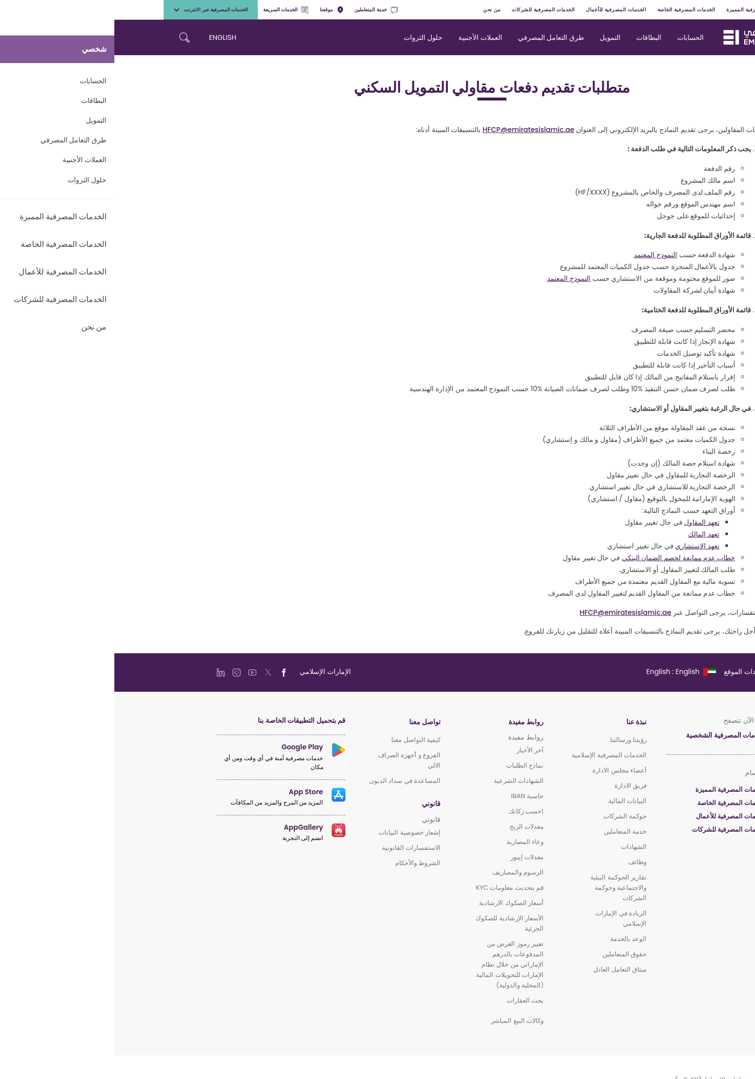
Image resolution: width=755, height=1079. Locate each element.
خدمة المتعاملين (261, 9)
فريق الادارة (516, 785)
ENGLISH (108, 37)
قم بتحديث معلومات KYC (395, 887)
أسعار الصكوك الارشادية (397, 903)
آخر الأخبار (415, 750)
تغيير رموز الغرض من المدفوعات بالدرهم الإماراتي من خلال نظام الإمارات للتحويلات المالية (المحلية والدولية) (395, 964)
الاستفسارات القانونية (297, 847)
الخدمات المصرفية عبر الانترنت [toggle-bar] (96, 9)
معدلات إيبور (412, 857)
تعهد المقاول (587, 522)
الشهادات (519, 847)
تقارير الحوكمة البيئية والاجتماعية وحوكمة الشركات (504, 887)
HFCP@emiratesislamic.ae (414, 130)
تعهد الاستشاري (583, 546)
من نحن (377, 9)
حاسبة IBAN (413, 796)
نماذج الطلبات (410, 765)
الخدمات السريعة (171, 9)
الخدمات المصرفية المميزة (642, 9)
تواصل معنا (310, 722)
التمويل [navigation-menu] (495, 37)
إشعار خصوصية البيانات (295, 832)
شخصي (692, 9)
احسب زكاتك (411, 811)
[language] (566, 671)
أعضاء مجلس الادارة (505, 770)
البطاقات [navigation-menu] (534, 37)
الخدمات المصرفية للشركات (429, 9)
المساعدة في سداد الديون (290, 780)
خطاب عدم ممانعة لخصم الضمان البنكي (564, 558)
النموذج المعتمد (541, 255)
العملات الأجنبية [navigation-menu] (366, 37)
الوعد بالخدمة (514, 939)
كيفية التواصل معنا (301, 740)
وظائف (523, 862)
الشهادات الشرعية (404, 780)
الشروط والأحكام (303, 863)
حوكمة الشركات (510, 816)
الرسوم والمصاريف (403, 872)
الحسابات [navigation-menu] (576, 37)
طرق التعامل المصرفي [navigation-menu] (437, 37)
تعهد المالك (589, 534)
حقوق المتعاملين (510, 954)
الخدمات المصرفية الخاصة (572, 9)
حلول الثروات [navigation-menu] (308, 37)
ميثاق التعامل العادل (505, 969)
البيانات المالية (513, 801)
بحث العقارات (410, 1000)
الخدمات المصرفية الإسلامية (494, 755)
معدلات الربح (412, 826)
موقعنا (217, 9)
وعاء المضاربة (410, 842)
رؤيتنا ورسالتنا (514, 740)
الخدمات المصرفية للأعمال (502, 9)
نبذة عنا (522, 722)
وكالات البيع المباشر (403, 1020)
